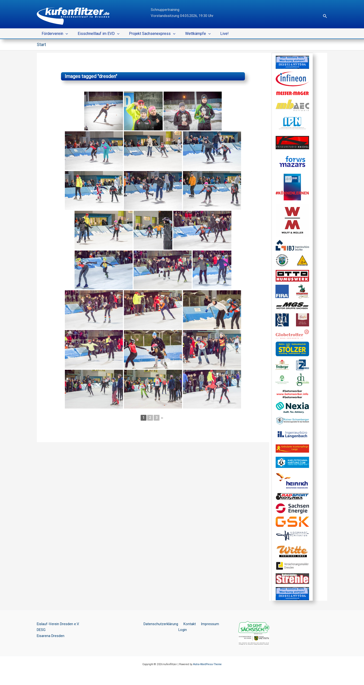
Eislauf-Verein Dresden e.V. (58, 624)
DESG (41, 630)
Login (220, 624)
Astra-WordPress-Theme (207, 664)
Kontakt (184, 624)
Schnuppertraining (165, 10)
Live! (216, 33)
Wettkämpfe (191, 34)
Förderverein (54, 34)
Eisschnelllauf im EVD (96, 34)
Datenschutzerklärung (157, 624)
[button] (325, 16)
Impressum (203, 624)
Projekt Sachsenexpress (147, 34)
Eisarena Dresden (50, 636)
